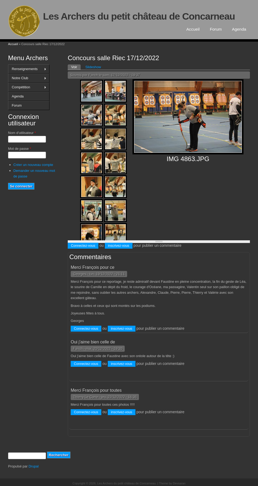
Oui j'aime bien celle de (93, 342)
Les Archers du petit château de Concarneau (139, 16)
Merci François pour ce (92, 267)
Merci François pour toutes (96, 390)
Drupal (33, 466)
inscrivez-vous (118, 246)
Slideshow (93, 67)
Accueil (193, 29)
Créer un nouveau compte (33, 165)
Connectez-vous (83, 246)
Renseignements (27, 69)
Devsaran (179, 483)
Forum (216, 29)
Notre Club (27, 78)
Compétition (27, 87)
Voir (76, 66)
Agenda (239, 29)
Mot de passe (19, 149)
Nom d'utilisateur (22, 133)
